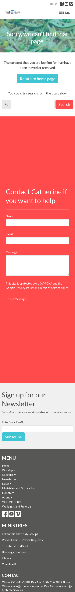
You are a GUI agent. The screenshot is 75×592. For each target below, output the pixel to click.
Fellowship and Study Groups (20, 534)
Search (53, 3)
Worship (8, 470)
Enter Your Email (12, 422)
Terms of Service (50, 287)
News (6, 483)
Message (12, 252)
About (7, 497)
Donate (8, 493)
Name (9, 216)
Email (9, 234)
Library (6, 558)
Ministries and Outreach (18, 488)
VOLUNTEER (11, 502)
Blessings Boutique (14, 552)
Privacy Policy (25, 287)
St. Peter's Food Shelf (15, 546)
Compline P (9, 564)
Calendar (9, 474)
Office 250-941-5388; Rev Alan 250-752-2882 (32, 582)
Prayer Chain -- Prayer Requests (22, 540)
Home (5, 465)
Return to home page (37, 78)
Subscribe (13, 436)
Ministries (14, 525)
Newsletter (9, 479)
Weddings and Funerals (16, 506)
